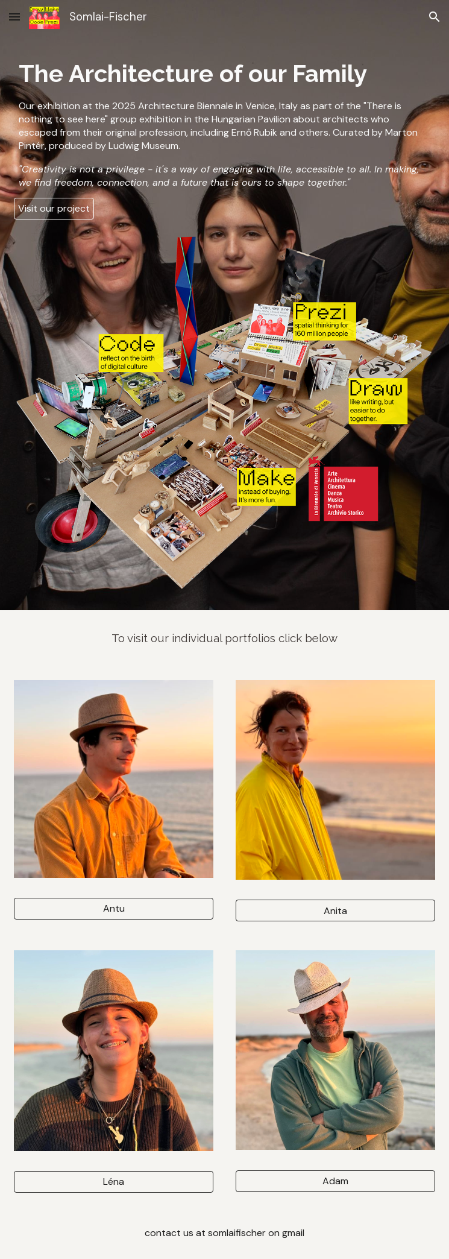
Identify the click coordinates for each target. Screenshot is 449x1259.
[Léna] (113, 1181)
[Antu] (113, 908)
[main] (224, 123)
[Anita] (335, 911)
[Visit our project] (53, 208)
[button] (14, 16)
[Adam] (335, 1181)
